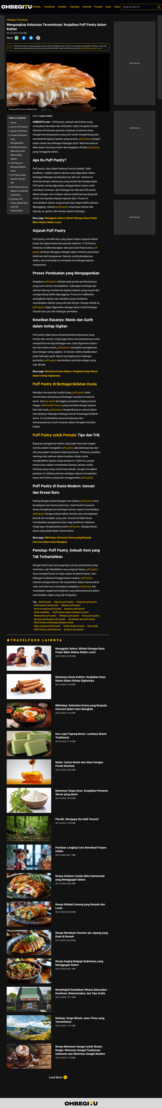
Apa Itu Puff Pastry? (19, 127)
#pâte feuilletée (42, 612)
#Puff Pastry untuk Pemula (47, 629)
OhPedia (36, 6)
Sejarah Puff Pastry (19, 131)
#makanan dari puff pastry (81, 619)
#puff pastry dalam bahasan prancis (70, 612)
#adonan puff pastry (74, 608)
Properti (98, 6)
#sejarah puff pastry (86, 602)
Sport (108, 6)
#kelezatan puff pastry (45, 615)
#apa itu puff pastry (64, 602)
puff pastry (85, 138)
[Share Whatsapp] (16, 38)
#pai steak (92, 626)
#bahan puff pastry (70, 605)
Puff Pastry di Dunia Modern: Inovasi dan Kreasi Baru (19, 191)
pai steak (50, 401)
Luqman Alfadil (45, 116)
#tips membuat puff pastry (47, 626)
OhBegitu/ (12, 20)
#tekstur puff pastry (69, 615)
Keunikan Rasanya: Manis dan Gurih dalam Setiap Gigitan (19, 153)
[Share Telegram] (31, 38)
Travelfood (49, 6)
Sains (117, 6)
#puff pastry (45, 602)
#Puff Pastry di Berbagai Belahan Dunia (53, 622)
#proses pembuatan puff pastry (49, 619)
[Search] (158, 7)
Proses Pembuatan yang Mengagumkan (19, 139)
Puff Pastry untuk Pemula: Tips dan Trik (18, 179)
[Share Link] (38, 38)
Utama (13, 123)
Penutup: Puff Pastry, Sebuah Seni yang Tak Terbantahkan (19, 205)
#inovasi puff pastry (74, 629)
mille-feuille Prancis (51, 405)
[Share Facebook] (24, 38)
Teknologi (74, 6)
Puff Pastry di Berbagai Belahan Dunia (18, 167)
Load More (58, 1077)
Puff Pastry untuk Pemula (54, 435)
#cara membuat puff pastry (47, 608)
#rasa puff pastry (90, 615)
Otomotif (86, 6)
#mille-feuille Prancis (74, 626)
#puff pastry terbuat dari (46, 605)
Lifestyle (62, 6)
